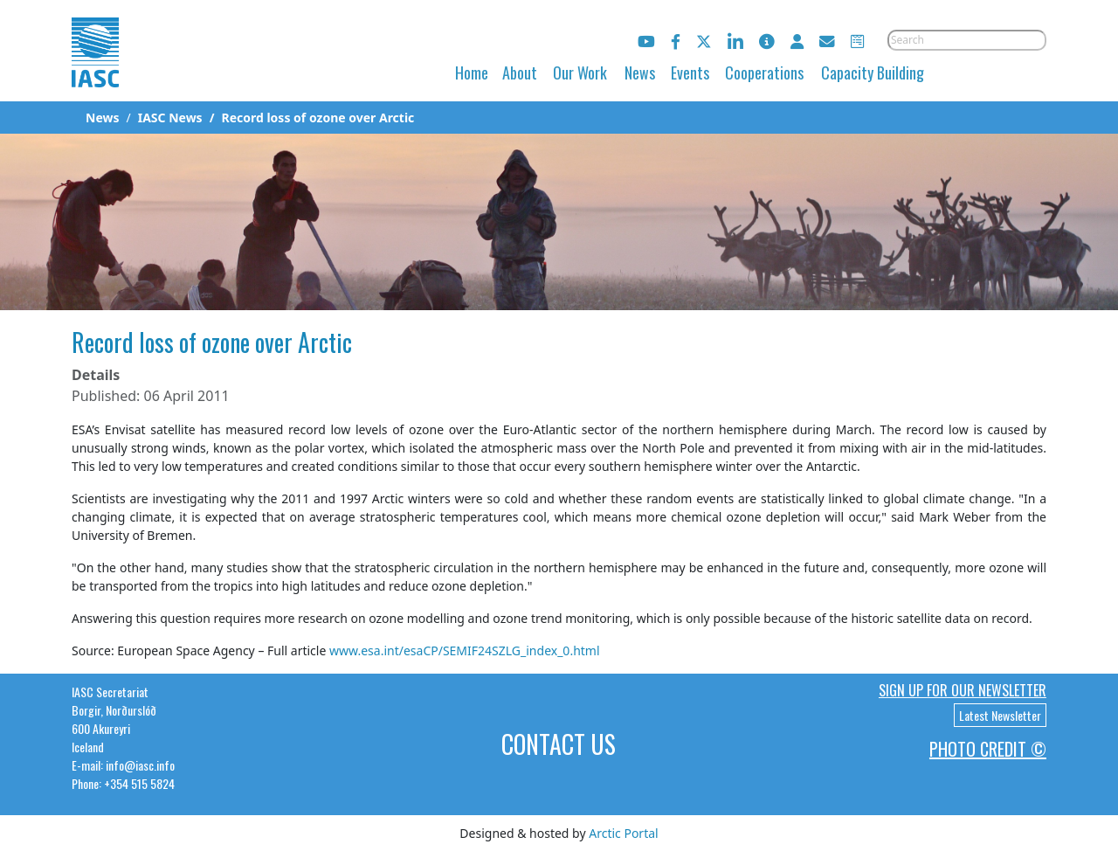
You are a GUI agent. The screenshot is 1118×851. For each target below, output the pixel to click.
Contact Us (558, 744)
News (640, 72)
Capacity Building (872, 72)
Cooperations (764, 72)
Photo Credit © (987, 749)
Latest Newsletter (1000, 715)
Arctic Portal (623, 833)
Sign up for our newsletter (962, 690)
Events (690, 72)
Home (471, 72)
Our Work (580, 72)
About (519, 72)
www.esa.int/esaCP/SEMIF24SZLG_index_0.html (464, 650)
